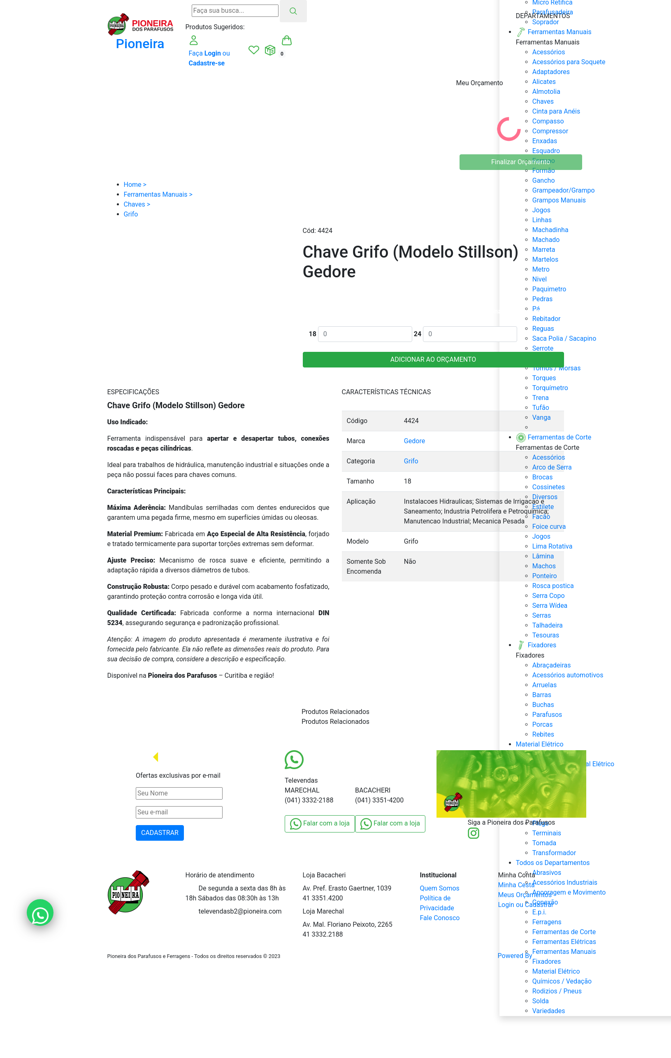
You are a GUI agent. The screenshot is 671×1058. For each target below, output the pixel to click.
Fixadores (546, 961)
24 (417, 334)
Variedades (548, 1011)
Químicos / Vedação (562, 981)
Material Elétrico (556, 971)
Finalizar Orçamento (520, 162)
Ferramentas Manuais (564, 952)
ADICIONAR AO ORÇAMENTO (433, 359)
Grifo (411, 461)
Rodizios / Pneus (557, 991)
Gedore (414, 441)
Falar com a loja (320, 824)
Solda (540, 1001)
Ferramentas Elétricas (564, 942)
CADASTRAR (160, 833)
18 (312, 334)
